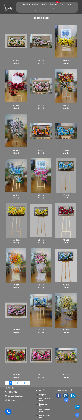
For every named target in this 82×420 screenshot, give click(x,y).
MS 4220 (41, 330)
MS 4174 (41, 375)
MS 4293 (41, 195)
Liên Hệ (16, 63)
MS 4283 (41, 240)
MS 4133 (65, 375)
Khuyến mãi (53, 4)
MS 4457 (16, 61)
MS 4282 (65, 240)
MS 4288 (16, 240)
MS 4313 (16, 150)
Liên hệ (69, 4)
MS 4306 (65, 150)
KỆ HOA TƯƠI (41, 18)
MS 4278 (65, 285)
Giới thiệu (35, 4)
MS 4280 (41, 285)
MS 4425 (65, 61)
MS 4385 (16, 105)
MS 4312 (41, 150)
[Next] (28, 383)
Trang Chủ (26, 4)
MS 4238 (16, 330)
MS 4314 (65, 105)
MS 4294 (16, 195)
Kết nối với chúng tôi (63, 390)
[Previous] (7, 383)
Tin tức (62, 4)
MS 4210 (65, 330)
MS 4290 (65, 195)
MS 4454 (41, 61)
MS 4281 (16, 285)
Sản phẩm (44, 4)
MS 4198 (16, 375)
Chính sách (41, 390)
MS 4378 (41, 105)
